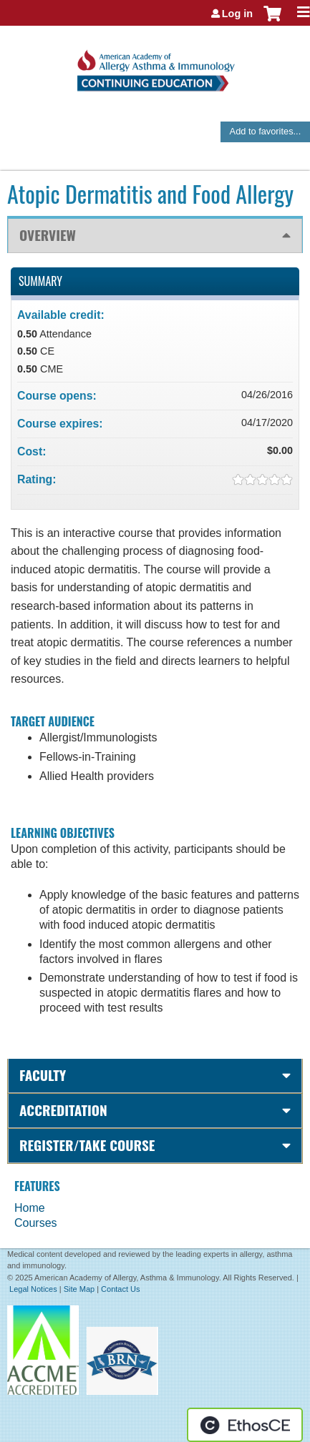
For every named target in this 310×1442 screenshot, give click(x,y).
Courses (35, 1223)
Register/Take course (87, 1145)
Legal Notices (33, 1289)
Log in (237, 14)
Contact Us (120, 1289)
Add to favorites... (265, 131)
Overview (47, 234)
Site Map (79, 1289)
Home (29, 1208)
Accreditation (63, 1110)
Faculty (42, 1075)
